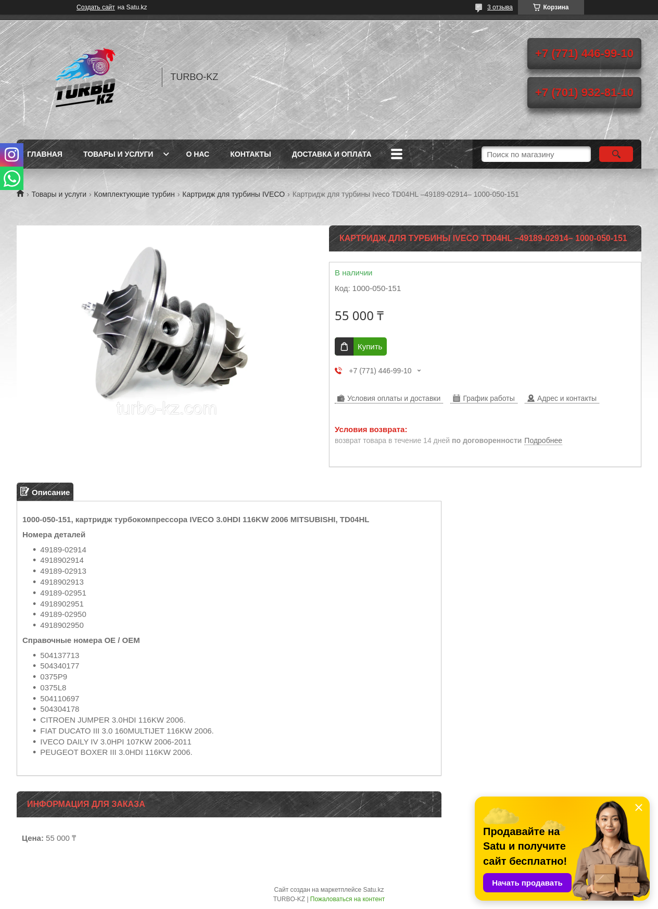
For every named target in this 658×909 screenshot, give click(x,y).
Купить (370, 346)
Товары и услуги (118, 154)
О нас (197, 154)
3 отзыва (500, 7)
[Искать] (616, 154)
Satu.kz (373, 889)
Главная (44, 154)
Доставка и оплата (332, 154)
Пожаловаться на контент (347, 899)
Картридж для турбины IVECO (233, 194)
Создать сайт (96, 7)
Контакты (250, 154)
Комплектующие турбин (134, 194)
